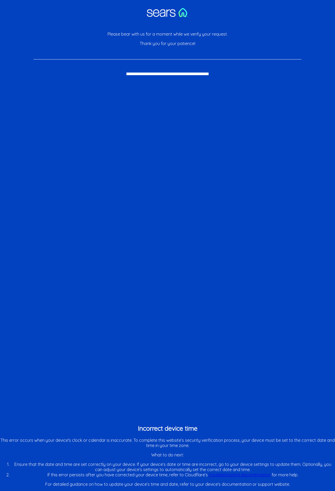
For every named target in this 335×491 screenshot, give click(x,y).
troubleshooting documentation (240, 474)
